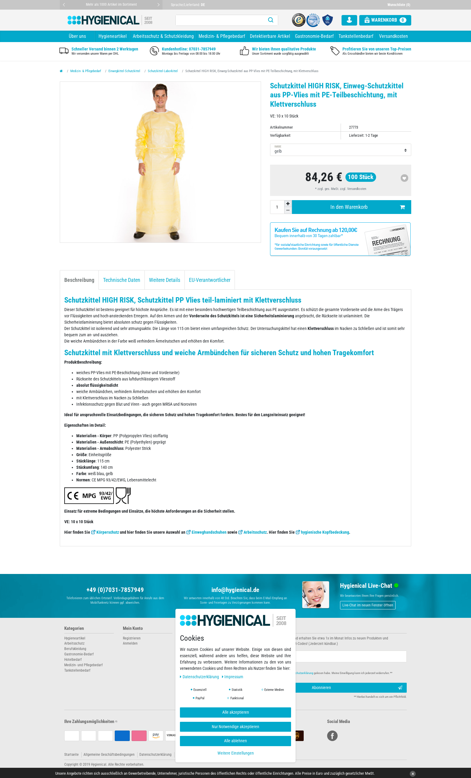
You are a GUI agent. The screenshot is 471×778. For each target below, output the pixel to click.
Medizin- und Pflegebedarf (83, 665)
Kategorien (74, 628)
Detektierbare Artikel (270, 36)
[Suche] (270, 20)
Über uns (77, 36)
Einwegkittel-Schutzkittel (124, 71)
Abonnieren (357, 688)
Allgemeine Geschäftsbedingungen (109, 754)
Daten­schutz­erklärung (200, 676)
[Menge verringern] (288, 210)
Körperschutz (107, 532)
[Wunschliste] (399, 5)
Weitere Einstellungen (235, 753)
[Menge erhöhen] (288, 203)
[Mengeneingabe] (277, 207)
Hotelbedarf (73, 659)
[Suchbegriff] (219, 20)
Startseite (71, 754)
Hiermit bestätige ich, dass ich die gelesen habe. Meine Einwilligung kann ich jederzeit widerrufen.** (318, 673)
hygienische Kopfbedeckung (325, 532)
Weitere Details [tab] (164, 280)
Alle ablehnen (235, 740)
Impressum (233, 676)
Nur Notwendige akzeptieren (235, 726)
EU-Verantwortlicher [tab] (209, 280)
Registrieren (132, 638)
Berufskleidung (75, 649)
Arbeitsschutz (255, 532)
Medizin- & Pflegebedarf (222, 36)
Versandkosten (393, 36)
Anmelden (130, 643)
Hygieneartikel (113, 36)
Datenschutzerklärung (155, 754)
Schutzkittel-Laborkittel (163, 71)
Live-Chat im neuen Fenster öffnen (367, 605)
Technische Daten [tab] (121, 280)
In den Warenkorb (367, 207)
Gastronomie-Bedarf (314, 36)
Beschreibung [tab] (79, 280)
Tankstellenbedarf (356, 36)
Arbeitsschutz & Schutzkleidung (163, 36)
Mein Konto (133, 628)
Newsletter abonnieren (260, 628)
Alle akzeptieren (235, 712)
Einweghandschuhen (209, 532)
